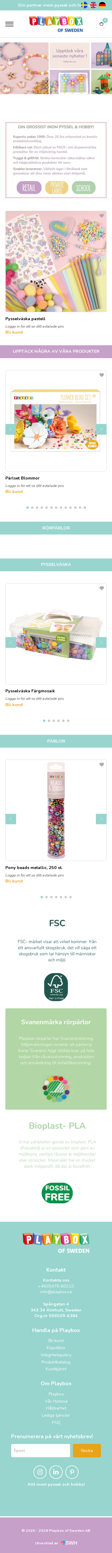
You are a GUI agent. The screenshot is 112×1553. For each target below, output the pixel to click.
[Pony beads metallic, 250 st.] (56, 815)
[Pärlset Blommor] (56, 425)
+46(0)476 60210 (56, 1286)
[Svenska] (84, 5)
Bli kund (14, 332)
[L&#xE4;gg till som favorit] (101, 215)
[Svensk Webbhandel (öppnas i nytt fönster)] (69, 1543)
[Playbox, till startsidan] (56, 1243)
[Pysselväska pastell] (56, 266)
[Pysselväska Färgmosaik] (56, 638)
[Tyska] (102, 5)
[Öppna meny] (9, 24)
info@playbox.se (56, 1292)
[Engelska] (93, 5)
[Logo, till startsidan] (56, 24)
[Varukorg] (101, 24)
